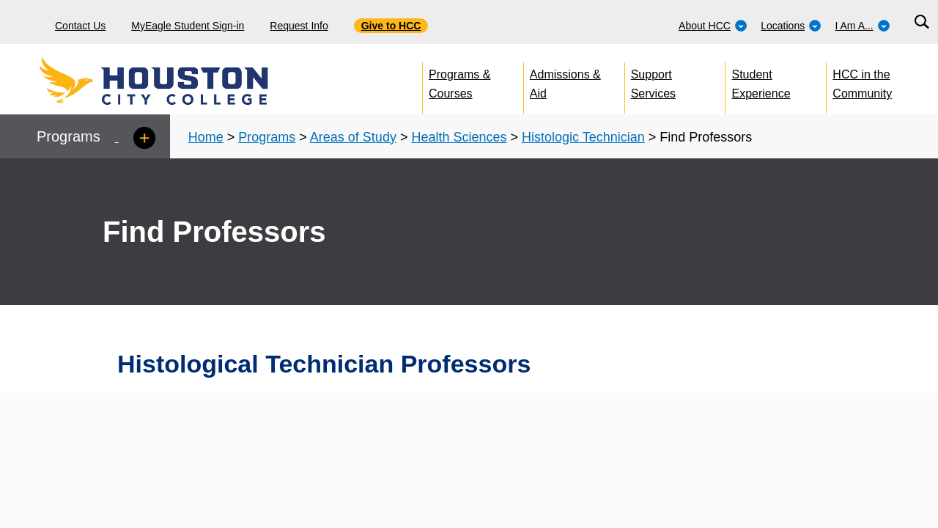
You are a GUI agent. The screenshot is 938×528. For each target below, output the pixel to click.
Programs (266, 137)
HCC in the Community (862, 81)
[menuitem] (713, 22)
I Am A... (862, 25)
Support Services (653, 81)
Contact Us (80, 26)
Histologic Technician (583, 137)
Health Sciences (458, 137)
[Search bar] (921, 22)
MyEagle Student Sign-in (187, 26)
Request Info (299, 26)
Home (206, 137)
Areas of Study (353, 137)
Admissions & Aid (565, 81)
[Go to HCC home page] (187, 80)
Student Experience (761, 81)
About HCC (713, 25)
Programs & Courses (459, 81)
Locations (791, 25)
